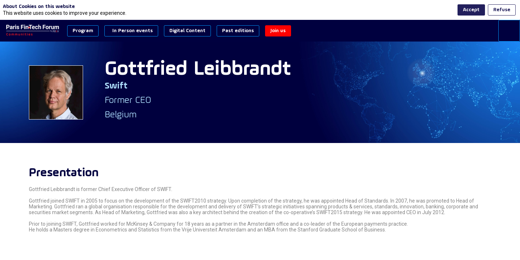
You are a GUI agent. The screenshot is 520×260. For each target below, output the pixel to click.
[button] (83, 30)
